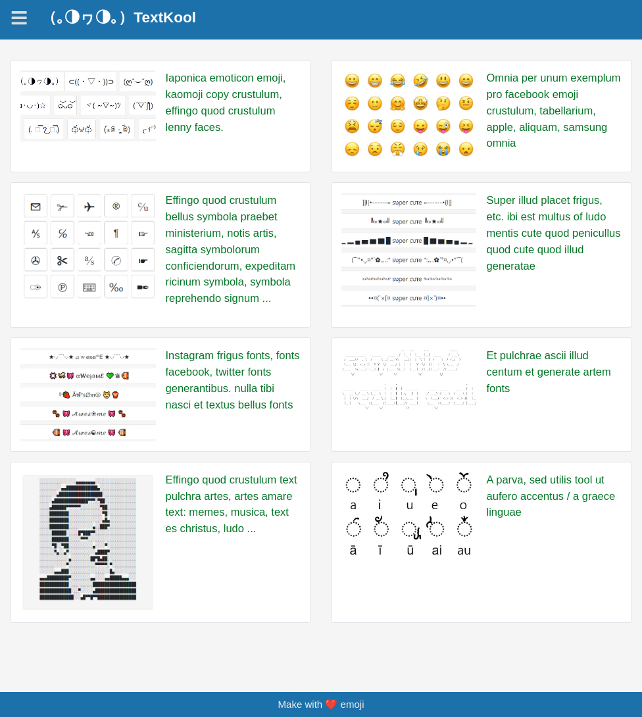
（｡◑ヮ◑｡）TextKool (118, 18)
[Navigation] (19, 18)
